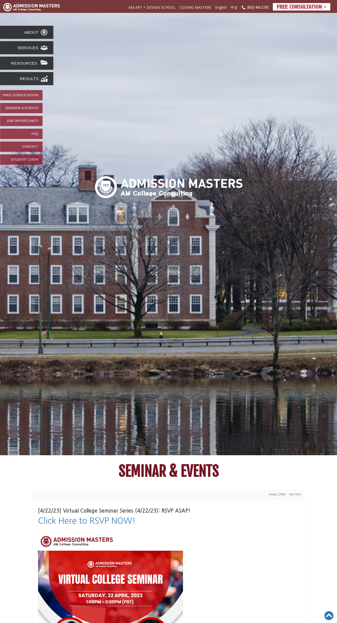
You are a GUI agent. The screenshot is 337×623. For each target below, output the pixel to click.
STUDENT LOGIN (24, 159)
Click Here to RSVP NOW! (86, 521)
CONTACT (30, 146)
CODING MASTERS (195, 7)
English (221, 7)
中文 (234, 8)
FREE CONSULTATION (20, 95)
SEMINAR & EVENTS (21, 108)
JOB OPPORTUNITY (22, 121)
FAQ (35, 134)
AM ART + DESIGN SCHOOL (152, 7)
